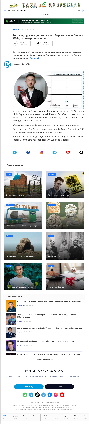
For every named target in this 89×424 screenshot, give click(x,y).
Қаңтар (15, 417)
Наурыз (35, 417)
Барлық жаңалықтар (44, 359)
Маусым (66, 417)
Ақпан (25, 417)
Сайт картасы (74, 376)
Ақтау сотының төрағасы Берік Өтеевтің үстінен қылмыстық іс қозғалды (49, 328)
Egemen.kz (35, 58)
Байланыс (59, 387)
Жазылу (29, 387)
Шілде (76, 417)
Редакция (9, 376)
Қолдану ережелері (57, 376)
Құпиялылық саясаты (38, 376)
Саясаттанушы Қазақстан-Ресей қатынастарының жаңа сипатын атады (49, 301)
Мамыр (56, 417)
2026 (5, 417)
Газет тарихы (21, 376)
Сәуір (45, 417)
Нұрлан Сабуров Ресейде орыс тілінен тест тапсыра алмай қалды (46, 341)
